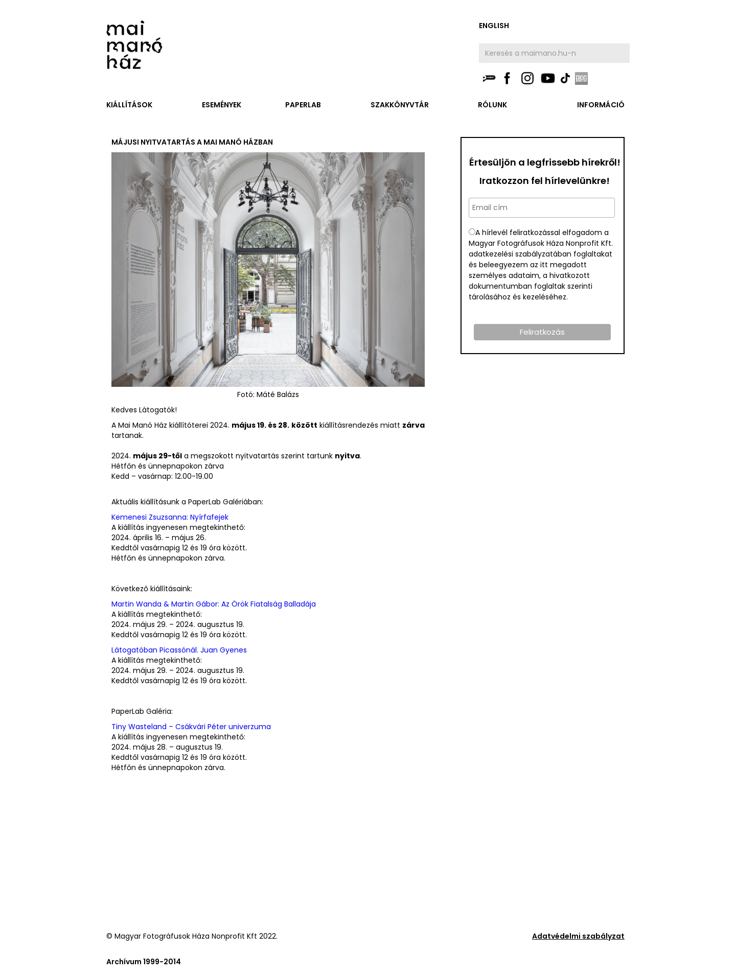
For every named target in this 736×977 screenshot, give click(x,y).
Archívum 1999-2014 (143, 962)
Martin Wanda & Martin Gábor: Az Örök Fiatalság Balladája (213, 604)
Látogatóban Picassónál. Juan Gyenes (179, 650)
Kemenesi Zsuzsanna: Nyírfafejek (169, 517)
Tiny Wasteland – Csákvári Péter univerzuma (191, 727)
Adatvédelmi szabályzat (578, 936)
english (494, 25)
